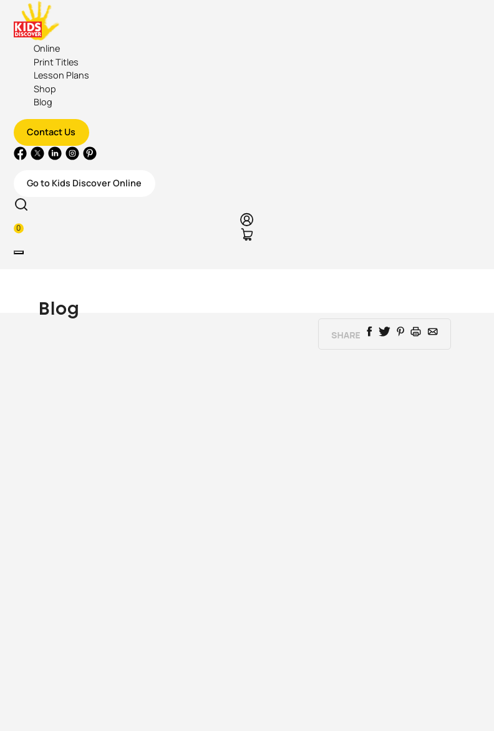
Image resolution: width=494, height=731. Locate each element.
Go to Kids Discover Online (84, 183)
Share (346, 335)
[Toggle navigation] (19, 252)
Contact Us (51, 132)
